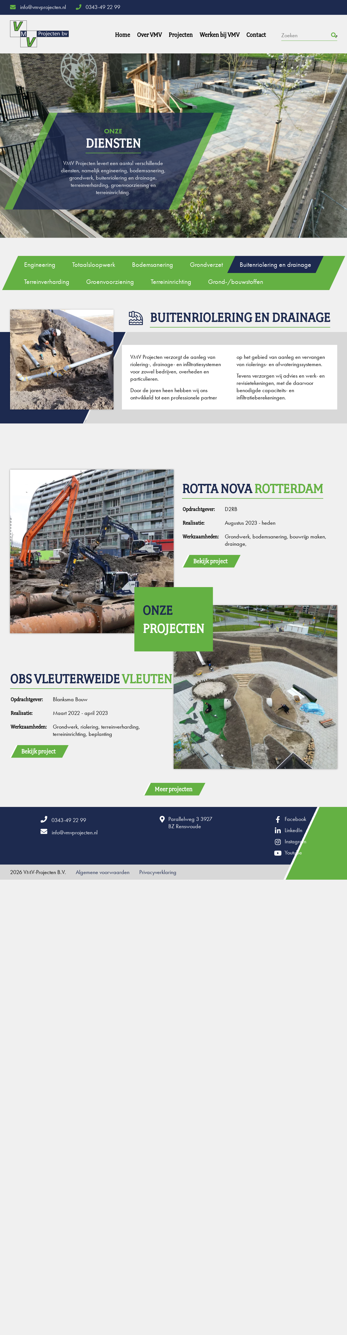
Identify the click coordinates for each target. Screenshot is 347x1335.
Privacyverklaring (157, 872)
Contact (256, 35)
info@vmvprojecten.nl (38, 7)
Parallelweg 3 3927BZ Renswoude (190, 822)
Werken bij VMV (219, 35)
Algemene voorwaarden (102, 872)
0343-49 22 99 (98, 7)
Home (122, 35)
